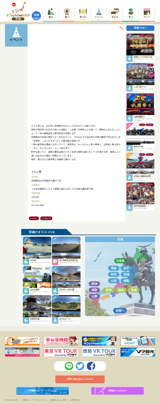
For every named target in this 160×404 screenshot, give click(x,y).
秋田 (114, 274)
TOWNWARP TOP (11, 400)
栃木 (121, 290)
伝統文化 (47, 218)
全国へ (120, 310)
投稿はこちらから (117, 390)
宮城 (36, 14)
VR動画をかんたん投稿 (57, 400)
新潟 (94, 283)
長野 (94, 290)
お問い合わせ (75, 400)
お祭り (35, 218)
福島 (126, 280)
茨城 (134, 290)
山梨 (94, 296)
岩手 (126, 268)
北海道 (120, 260)
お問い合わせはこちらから (80, 379)
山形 (114, 280)
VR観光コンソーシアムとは (42, 390)
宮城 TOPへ (140, 28)
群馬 (109, 290)
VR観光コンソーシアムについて (33, 400)
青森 (114, 268)
